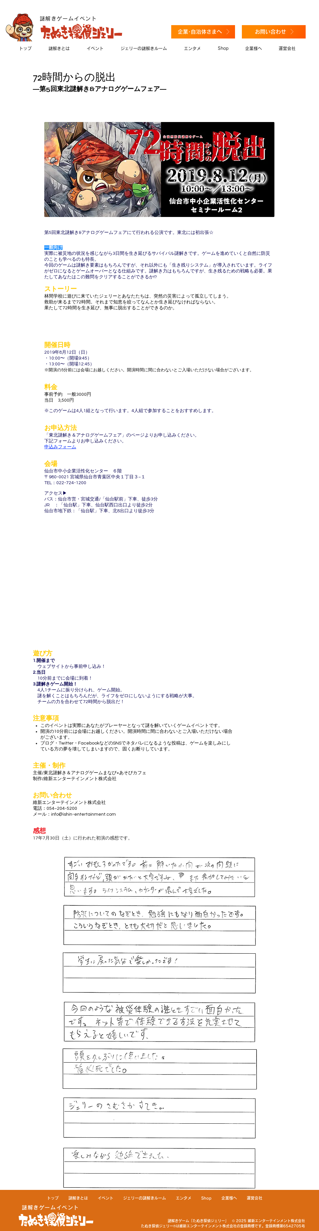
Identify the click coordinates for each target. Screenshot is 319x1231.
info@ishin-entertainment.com (83, 814)
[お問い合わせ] (274, 31)
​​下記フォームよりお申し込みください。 (85, 441)
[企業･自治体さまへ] (203, 31)
